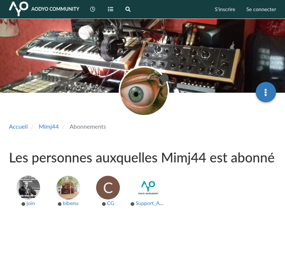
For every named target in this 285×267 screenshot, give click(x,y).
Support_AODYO (154, 203)
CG (110, 203)
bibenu (70, 203)
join (31, 203)
